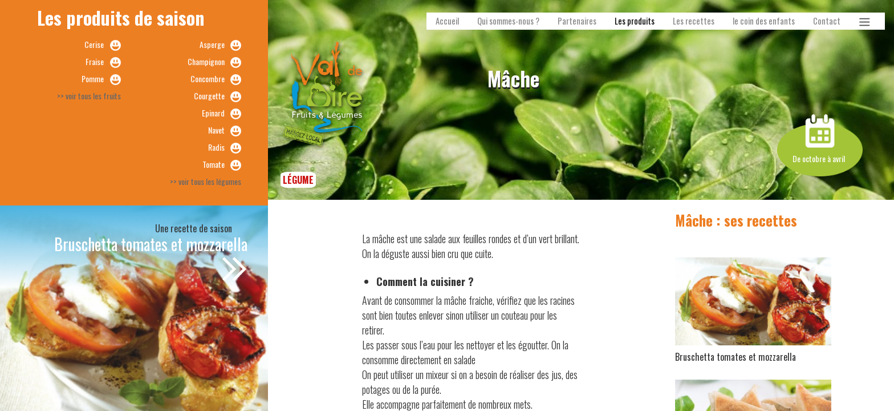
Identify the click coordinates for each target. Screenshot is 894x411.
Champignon (206, 61)
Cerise (94, 44)
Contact (826, 21)
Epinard (213, 113)
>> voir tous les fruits (89, 96)
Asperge (212, 44)
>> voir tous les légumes (205, 181)
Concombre (207, 78)
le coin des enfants (764, 21)
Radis (216, 147)
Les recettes (693, 21)
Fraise (95, 61)
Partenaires (577, 21)
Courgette (209, 96)
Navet (216, 130)
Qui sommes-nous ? (508, 21)
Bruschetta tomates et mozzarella (150, 244)
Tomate (213, 164)
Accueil (447, 21)
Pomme (93, 78)
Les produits (635, 21)
